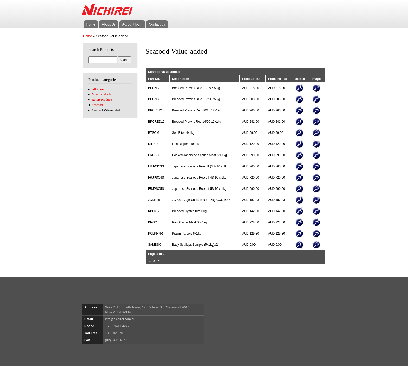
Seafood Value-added (106, 110)
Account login (132, 24)
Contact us (157, 24)
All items (98, 89)
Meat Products (101, 94)
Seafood (97, 105)
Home (90, 24)
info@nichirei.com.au (120, 319)
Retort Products (102, 100)
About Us (109, 24)
